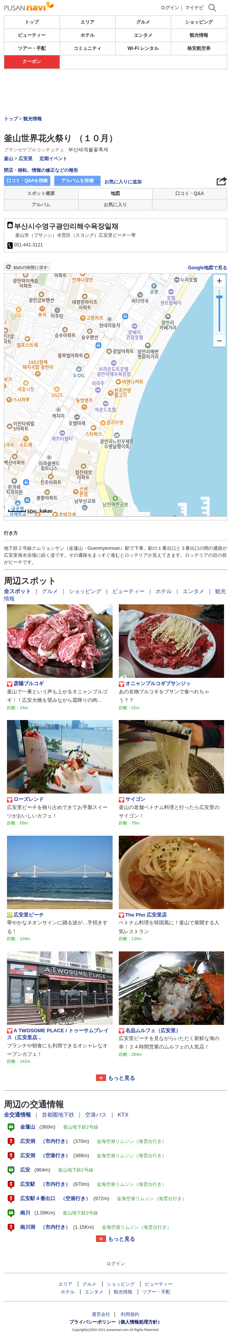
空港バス (96, 1115)
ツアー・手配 (32, 48)
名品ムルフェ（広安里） (150, 1031)
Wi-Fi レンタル (143, 48)
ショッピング (199, 22)
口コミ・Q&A (189, 193)
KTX (123, 1115)
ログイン (170, 7)
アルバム (41, 204)
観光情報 (199, 35)
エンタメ (143, 35)
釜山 (8, 158)
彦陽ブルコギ (25, 684)
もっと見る (121, 1078)
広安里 (26, 158)
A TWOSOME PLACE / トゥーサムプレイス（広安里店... (58, 1034)
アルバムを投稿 (77, 180)
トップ (32, 22)
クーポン (31, 61)
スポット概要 (41, 193)
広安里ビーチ (25, 915)
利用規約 (130, 1314)
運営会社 (101, 1314)
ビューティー (32, 35)
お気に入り (115, 204)
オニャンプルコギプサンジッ (155, 684)
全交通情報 (18, 1115)
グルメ (143, 22)
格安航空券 (198, 48)
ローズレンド (25, 799)
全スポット (18, 591)
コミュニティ (87, 48)
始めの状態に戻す (31, 267)
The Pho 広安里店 (143, 915)
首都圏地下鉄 (59, 1115)
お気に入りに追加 (123, 182)
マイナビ (194, 7)
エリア (87, 22)
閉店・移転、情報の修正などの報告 (41, 170)
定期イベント (53, 158)
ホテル (87, 35)
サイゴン (132, 799)
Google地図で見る (207, 267)
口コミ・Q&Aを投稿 (27, 180)
